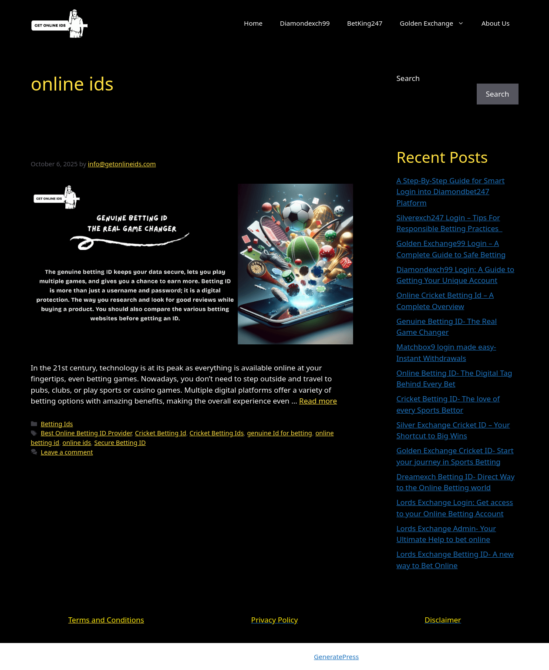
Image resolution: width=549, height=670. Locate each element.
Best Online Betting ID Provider (86, 433)
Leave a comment (67, 452)
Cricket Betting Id (160, 433)
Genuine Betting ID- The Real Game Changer (190, 147)
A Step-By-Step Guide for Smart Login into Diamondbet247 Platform (451, 191)
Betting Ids (57, 424)
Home (253, 23)
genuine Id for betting (279, 433)
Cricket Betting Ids (216, 433)
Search (408, 78)
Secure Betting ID (120, 442)
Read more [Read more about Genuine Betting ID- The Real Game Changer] (318, 401)
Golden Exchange (436, 23)
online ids (76, 442)
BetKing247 (364, 23)
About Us (496, 23)
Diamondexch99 (305, 23)
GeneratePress (336, 656)
